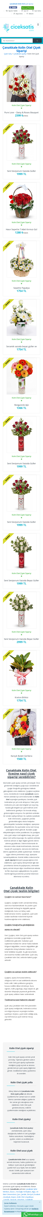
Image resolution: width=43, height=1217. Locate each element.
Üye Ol (24, 11)
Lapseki (6, 1199)
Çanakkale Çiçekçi (20, 54)
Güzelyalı (7, 1197)
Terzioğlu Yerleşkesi (24, 1191)
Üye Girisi (36, 11)
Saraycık (13, 1199)
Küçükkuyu (29, 1197)
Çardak (24, 1194)
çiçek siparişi (21, 4)
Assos (12, 1191)
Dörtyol (30, 1194)
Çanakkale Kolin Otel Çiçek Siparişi (21, 49)
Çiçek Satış (8, 54)
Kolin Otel (21, 1197)
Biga (34, 1191)
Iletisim (29, 14)
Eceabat (37, 1194)
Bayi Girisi (17, 14)
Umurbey (21, 1199)
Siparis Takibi (11, 11)
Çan (18, 1194)
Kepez (14, 1197)
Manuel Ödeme (27, 8)
